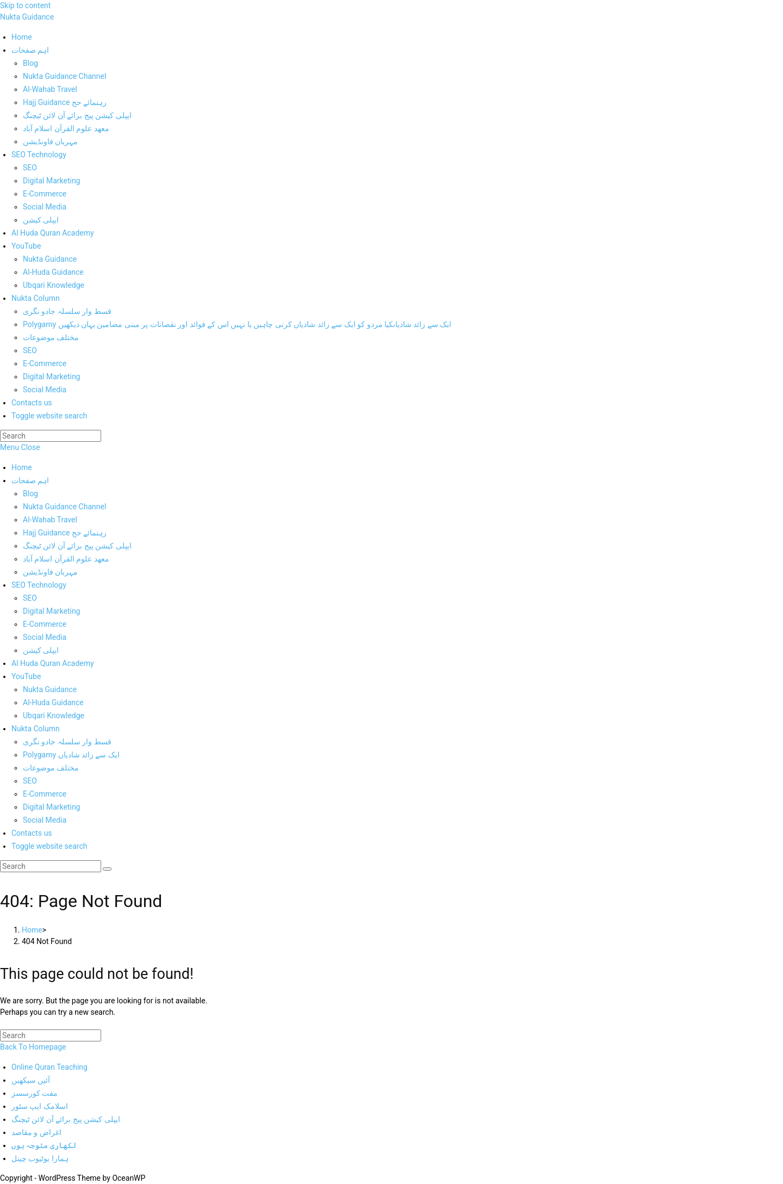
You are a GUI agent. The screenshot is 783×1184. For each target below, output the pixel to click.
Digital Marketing (51, 611)
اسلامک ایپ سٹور (39, 1106)
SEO (30, 598)
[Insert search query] (50, 436)
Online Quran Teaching (49, 1067)
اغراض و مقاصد (36, 1132)
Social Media (44, 637)
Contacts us (31, 833)
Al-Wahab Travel (50, 519)
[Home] (32, 930)
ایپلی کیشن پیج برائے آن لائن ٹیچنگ (77, 545)
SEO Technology (38, 585)
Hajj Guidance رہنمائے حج (65, 532)
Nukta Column (35, 728)
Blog (30, 493)
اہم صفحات (30, 480)
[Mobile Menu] (20, 447)
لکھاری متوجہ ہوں (43, 1145)
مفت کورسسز (34, 1093)
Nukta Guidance (27, 17)
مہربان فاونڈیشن (50, 572)
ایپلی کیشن (41, 650)
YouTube (26, 676)
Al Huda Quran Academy (52, 663)
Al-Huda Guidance (53, 702)
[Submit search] (107, 869)
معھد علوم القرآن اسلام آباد (66, 558)
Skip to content (25, 5)
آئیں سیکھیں (30, 1080)
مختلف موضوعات (51, 767)
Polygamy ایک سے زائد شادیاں (71, 754)
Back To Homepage (33, 1047)
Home (21, 467)
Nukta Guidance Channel (64, 506)
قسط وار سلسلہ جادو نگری (67, 741)
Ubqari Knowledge (53, 715)
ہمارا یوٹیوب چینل (40, 1158)
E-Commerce (44, 624)
